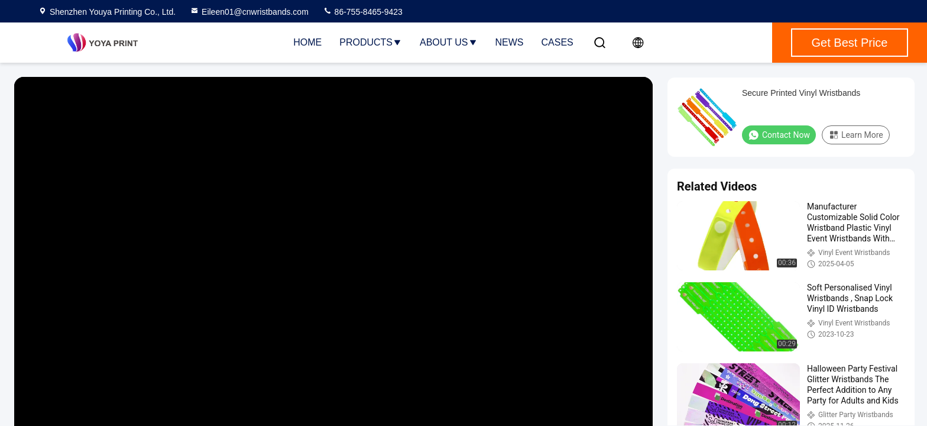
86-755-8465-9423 (363, 12)
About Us (449, 42)
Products (370, 42)
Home (307, 42)
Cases (557, 42)
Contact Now (779, 135)
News (509, 42)
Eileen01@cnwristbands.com (249, 12)
